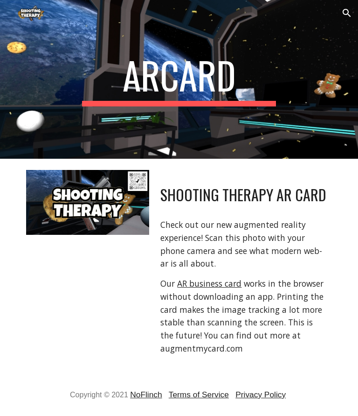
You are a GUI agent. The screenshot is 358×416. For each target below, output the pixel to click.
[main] (178, 79)
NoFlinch (146, 394)
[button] (347, 13)
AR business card (209, 283)
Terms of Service (199, 394)
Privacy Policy (260, 394)
